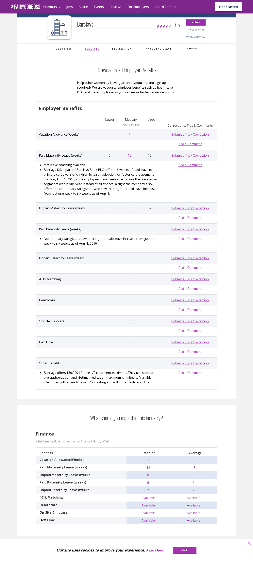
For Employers (138, 7)
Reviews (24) (122, 48)
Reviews (116, 7)
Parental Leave (159, 48)
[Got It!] (184, 550)
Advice (83, 7)
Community (51, 7)
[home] (25, 6)
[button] (196, 22)
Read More (154, 550)
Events (99, 7)
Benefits (92, 48)
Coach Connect (166, 7)
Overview (63, 48)
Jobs (69, 7)
